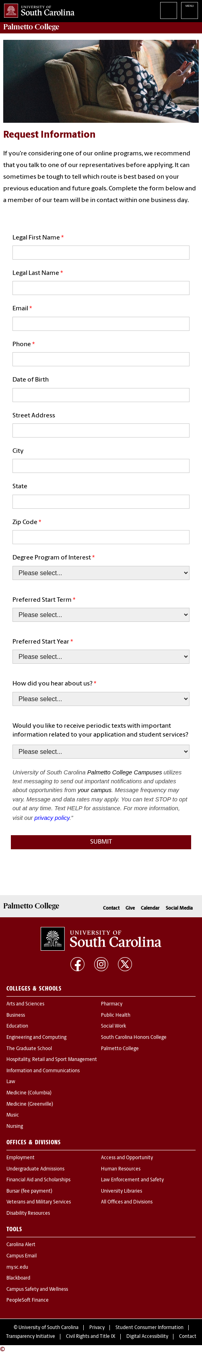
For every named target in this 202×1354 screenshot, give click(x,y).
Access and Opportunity (127, 1158)
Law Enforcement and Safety (132, 1180)
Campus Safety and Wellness (37, 1289)
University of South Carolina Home (37, 9)
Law (10, 1081)
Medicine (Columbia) (29, 1093)
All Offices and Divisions (127, 1202)
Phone (21, 344)
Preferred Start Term (42, 600)
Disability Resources (28, 1213)
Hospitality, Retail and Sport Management (51, 1059)
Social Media (179, 908)
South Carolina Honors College (134, 1037)
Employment (20, 1158)
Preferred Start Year (40, 642)
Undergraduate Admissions (35, 1169)
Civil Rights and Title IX (90, 1336)
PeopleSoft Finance (27, 1300)
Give (130, 908)
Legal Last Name (35, 273)
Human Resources (120, 1169)
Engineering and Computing (36, 1037)
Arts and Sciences (25, 1004)
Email (20, 308)
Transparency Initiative (30, 1336)
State (19, 486)
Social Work (113, 1026)
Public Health (115, 1015)
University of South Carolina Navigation (189, 10)
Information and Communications (43, 1071)
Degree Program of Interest (51, 558)
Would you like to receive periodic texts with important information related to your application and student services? (100, 730)
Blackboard (18, 1278)
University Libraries (121, 1191)
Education (17, 1026)
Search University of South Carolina (168, 10)
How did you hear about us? (52, 684)
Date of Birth (30, 380)
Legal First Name (36, 238)
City (18, 451)
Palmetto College (31, 27)
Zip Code (24, 522)
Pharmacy (111, 1004)
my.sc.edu (17, 1267)
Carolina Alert (20, 1245)
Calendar (150, 908)
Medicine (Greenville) (29, 1104)
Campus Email (21, 1256)
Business (15, 1015)
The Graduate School (29, 1048)
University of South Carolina (48, 1327)
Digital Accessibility (147, 1336)
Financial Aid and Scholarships (38, 1180)
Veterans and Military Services (38, 1202)
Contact (111, 908)
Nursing (14, 1126)
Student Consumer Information (149, 1327)
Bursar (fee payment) (29, 1191)
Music (12, 1115)
